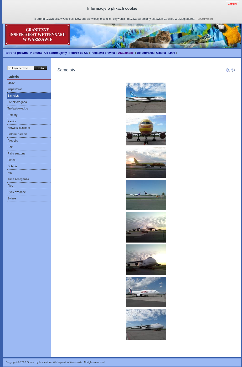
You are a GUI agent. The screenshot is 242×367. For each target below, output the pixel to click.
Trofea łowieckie (17, 108)
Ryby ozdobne (16, 192)
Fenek (11, 160)
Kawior (11, 121)
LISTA (11, 82)
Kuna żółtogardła (18, 179)
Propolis (12, 140)
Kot (9, 172)
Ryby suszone (16, 153)
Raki (10, 147)
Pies (10, 185)
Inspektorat (14, 89)
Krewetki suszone (18, 127)
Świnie (11, 198)
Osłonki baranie (17, 134)
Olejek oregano (17, 102)
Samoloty (13, 95)
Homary (12, 115)
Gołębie (12, 166)
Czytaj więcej (205, 18)
